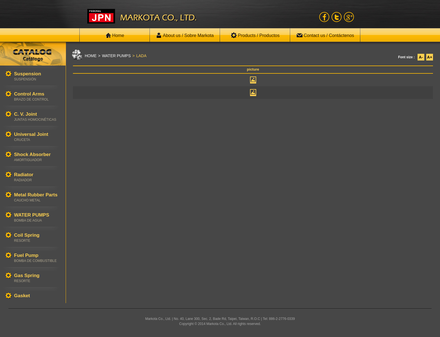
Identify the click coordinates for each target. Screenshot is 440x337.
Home (115, 35)
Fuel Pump (37, 258)
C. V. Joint (37, 116)
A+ (429, 57)
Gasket (37, 296)
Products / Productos (255, 35)
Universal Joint (37, 137)
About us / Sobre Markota (185, 35)
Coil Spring (37, 238)
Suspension (37, 76)
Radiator (37, 177)
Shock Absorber (37, 157)
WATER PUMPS (37, 217)
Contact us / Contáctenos (325, 35)
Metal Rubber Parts (37, 197)
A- (421, 57)
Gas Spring (37, 278)
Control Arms (37, 96)
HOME (91, 56)
